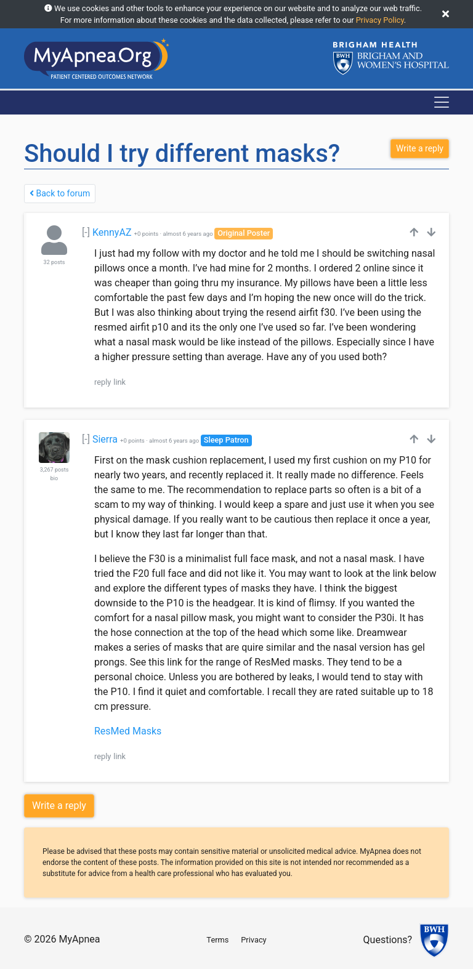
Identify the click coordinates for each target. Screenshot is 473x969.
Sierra (105, 439)
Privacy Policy (380, 20)
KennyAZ (112, 232)
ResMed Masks (127, 731)
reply (102, 382)
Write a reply (59, 805)
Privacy (253, 939)
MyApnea (79, 939)
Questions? (387, 940)
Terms (217, 939)
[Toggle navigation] (441, 102)
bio (54, 478)
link (119, 382)
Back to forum (60, 193)
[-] (86, 232)
